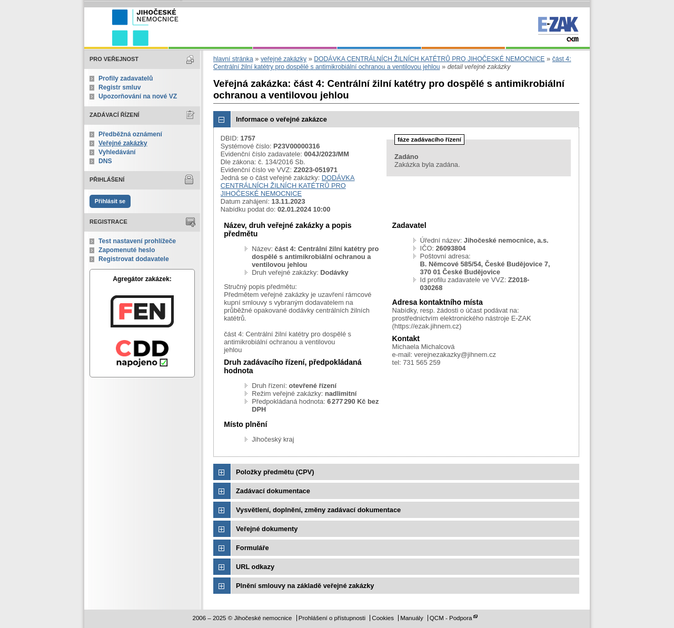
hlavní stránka (233, 59)
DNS (105, 161)
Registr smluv (119, 87)
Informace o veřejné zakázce (281, 119)
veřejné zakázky (283, 59)
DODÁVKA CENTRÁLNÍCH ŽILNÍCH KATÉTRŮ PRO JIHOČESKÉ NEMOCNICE (429, 59)
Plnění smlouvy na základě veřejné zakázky (305, 586)
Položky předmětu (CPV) (275, 472)
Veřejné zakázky (122, 143)
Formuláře (252, 548)
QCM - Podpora (451, 618)
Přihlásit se (110, 201)
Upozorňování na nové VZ (137, 96)
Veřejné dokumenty (267, 529)
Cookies (383, 618)
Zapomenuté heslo (126, 250)
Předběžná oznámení (130, 134)
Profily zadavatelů (125, 78)
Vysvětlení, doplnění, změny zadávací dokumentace (318, 510)
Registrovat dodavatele (133, 259)
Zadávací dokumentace (273, 491)
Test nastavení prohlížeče (137, 241)
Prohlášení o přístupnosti (332, 618)
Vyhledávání (117, 152)
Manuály (411, 618)
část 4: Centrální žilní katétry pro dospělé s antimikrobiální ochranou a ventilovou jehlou (392, 63)
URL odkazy (255, 567)
